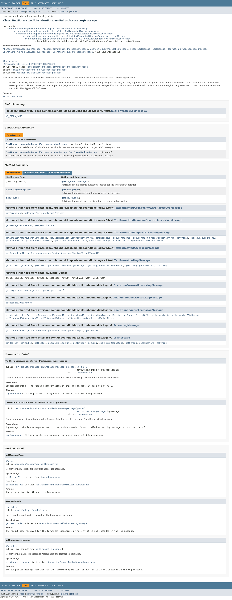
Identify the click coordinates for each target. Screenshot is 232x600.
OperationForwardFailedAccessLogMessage (26, 52)
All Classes (63, 8)
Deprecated (43, 3)
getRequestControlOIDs (203, 238)
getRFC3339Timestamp (111, 265)
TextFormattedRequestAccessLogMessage (142, 232)
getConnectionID (15, 253)
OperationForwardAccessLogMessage (188, 49)
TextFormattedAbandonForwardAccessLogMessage (39, 70)
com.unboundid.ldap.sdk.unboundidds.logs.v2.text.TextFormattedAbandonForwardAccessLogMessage (77, 39)
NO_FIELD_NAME (14, 116)
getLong (92, 265)
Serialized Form (12, 96)
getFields (40, 265)
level (25, 64)
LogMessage (159, 49)
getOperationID (121, 238)
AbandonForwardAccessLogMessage (21, 49)
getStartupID (75, 253)
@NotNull (82, 367)
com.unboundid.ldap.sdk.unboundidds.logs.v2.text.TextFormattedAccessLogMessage (56, 31)
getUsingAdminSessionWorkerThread (143, 240)
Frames (36, 8)
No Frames (46, 8)
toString (162, 265)
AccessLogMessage (140, 49)
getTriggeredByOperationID (105, 240)
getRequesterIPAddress (39, 240)
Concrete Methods (59, 172)
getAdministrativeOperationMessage (26, 238)
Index (54, 3)
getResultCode (70, 198)
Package (16, 3)
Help (60, 3)
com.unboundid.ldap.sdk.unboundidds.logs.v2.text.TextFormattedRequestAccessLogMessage (64, 34)
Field (22, 12)
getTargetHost (14, 213)
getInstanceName (36, 253)
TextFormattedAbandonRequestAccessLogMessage (148, 220)
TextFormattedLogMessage (129, 111)
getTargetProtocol (53, 213)
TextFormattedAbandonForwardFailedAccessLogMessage (57, 67)
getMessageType (70, 189)
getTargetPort (32, 213)
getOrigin (182, 238)
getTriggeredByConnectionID (70, 240)
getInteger (79, 265)
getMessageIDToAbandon (19, 225)
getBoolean (12, 265)
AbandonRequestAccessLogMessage (109, 49)
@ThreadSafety (12, 64)
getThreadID (92, 253)
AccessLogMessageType (18, 189)
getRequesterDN (14, 240)
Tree (33, 3)
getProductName (57, 253)
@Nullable (11, 507)
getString (131, 265)
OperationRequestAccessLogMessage (73, 52)
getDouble (26, 265)
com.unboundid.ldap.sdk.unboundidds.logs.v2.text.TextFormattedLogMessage (47, 28)
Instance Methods (34, 172)
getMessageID (103, 238)
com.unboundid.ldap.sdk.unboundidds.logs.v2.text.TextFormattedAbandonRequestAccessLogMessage (73, 36)
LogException (84, 372)
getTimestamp (146, 265)
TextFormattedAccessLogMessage (137, 248)
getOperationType (44, 225)
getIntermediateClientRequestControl (71, 238)
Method (39, 12)
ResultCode (12, 198)
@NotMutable (10, 61)
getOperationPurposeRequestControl (153, 238)
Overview (5, 3)
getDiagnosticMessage (74, 181)
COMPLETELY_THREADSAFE (42, 64)
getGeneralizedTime (59, 265)
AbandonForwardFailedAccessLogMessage (65, 49)
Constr (30, 12)
